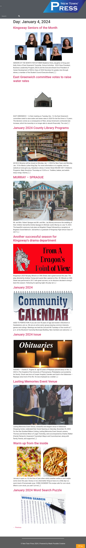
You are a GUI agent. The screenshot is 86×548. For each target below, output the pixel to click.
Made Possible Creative (56, 543)
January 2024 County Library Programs (41, 128)
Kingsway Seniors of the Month (35, 28)
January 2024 (23, 287)
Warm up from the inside (30, 443)
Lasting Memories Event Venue (35, 381)
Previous (17, 527)
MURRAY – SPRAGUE (28, 177)
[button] (1, 6)
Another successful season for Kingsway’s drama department (35, 238)
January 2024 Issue (27, 334)
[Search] (19, 16)
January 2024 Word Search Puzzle (37, 490)
